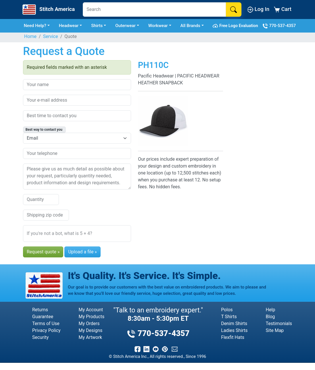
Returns (40, 309)
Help (270, 309)
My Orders (89, 323)
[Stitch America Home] (48, 9)
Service (50, 36)
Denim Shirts (234, 323)
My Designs (91, 330)
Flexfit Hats (232, 337)
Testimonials (279, 323)
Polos (227, 309)
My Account (91, 309)
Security (40, 337)
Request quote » (43, 252)
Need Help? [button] (35, 25)
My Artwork (90, 337)
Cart (282, 9)
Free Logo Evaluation (236, 26)
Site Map (275, 330)
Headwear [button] (69, 25)
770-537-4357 (279, 26)
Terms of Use (45, 323)
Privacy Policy (46, 330)
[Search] (154, 9)
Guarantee (42, 316)
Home (30, 36)
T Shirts (229, 316)
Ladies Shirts (234, 330)
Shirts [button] (97, 25)
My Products (92, 316)
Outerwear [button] (125, 25)
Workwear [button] (158, 25)
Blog (270, 316)
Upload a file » (82, 252)
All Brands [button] (190, 25)
